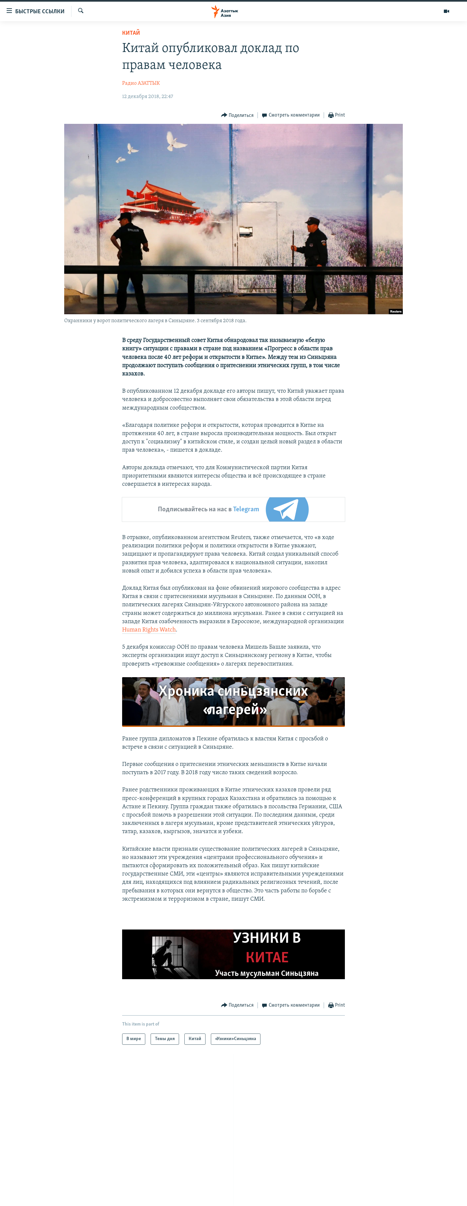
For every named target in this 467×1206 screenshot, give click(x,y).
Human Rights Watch (149, 630)
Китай (131, 33)
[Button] (237, 115)
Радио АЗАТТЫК (141, 83)
